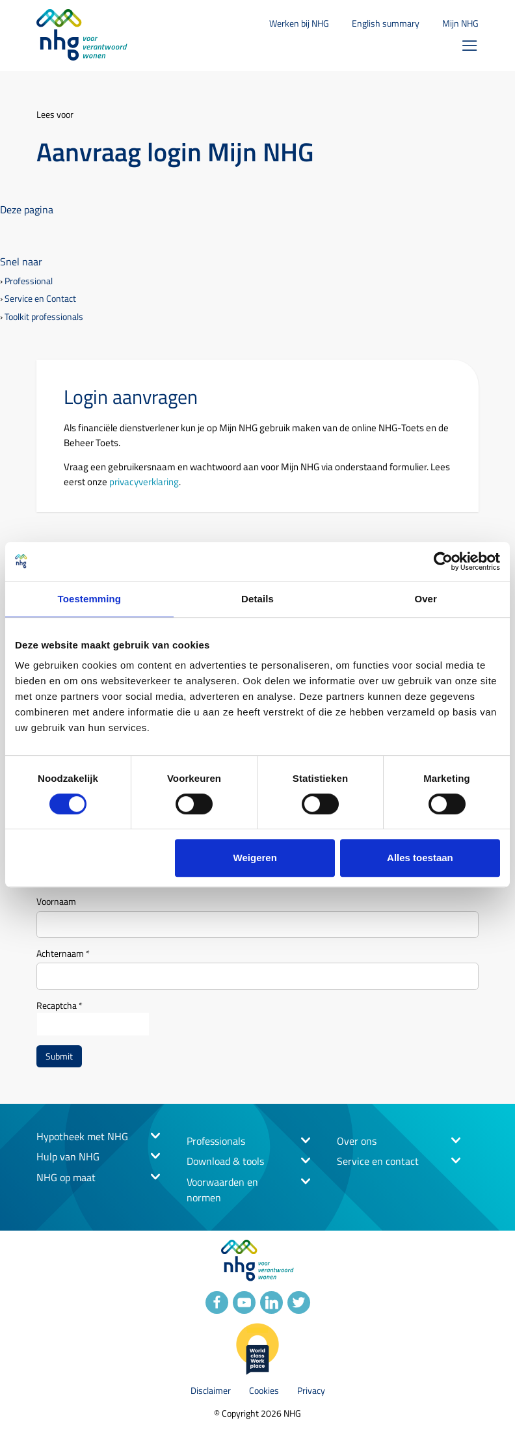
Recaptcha (59, 1005)
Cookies (264, 1390)
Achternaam (63, 953)
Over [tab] (425, 598)
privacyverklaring (144, 481)
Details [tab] (257, 598)
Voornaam (56, 901)
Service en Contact (40, 298)
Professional (29, 280)
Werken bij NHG (299, 23)
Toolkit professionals (44, 316)
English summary (385, 23)
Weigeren (255, 857)
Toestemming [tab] (90, 598)
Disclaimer (211, 1390)
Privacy (311, 1390)
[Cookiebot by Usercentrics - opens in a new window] (443, 561)
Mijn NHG (460, 23)
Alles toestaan (420, 857)
